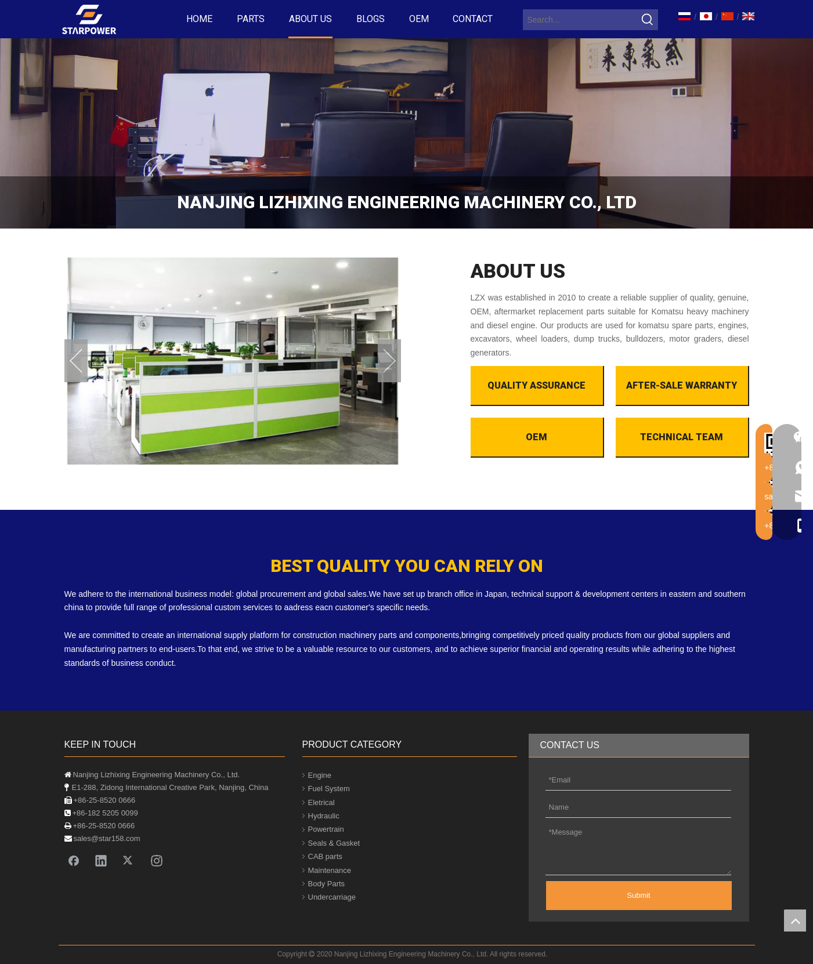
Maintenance (329, 870)
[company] (406, 133)
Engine (319, 775)
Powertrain (326, 829)
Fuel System (329, 788)
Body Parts (326, 883)
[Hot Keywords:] (647, 19)
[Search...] (580, 19)
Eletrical (321, 802)
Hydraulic (323, 815)
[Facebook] (73, 860)
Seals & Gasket (334, 843)
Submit (638, 895)
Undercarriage (332, 897)
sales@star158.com (107, 838)
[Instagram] (156, 860)
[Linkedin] (101, 860)
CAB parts (325, 856)
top (795, 920)
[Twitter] (129, 860)
